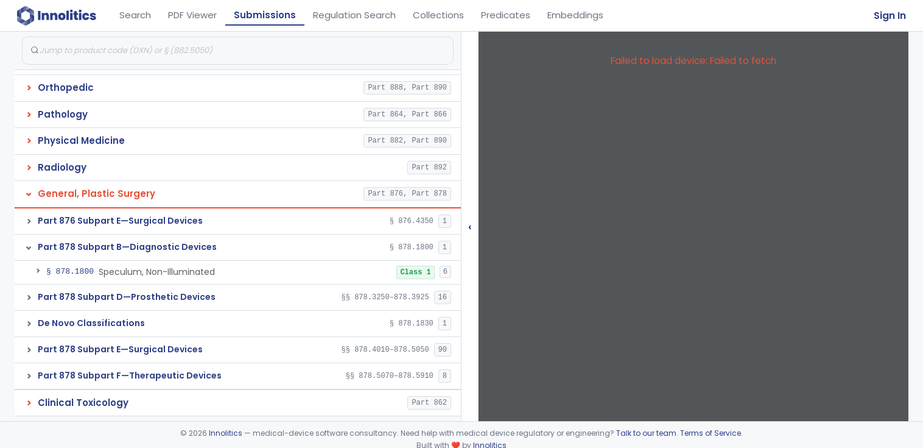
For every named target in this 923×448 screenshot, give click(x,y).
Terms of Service (710, 433)
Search (135, 15)
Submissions (265, 15)
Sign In (890, 16)
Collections (438, 15)
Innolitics (225, 433)
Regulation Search (354, 15)
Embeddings (575, 15)
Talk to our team (646, 433)
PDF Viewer (192, 15)
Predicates (505, 15)
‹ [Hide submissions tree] (470, 226)
